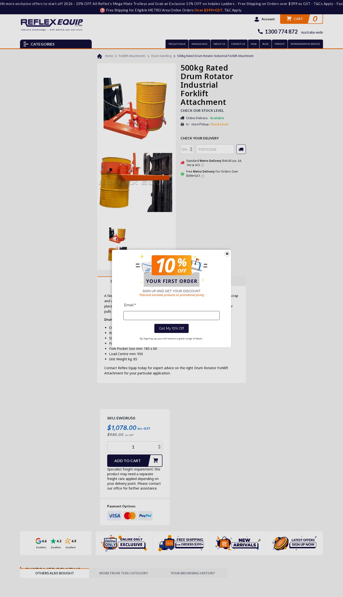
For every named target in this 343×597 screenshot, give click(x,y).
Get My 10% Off (171, 328)
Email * (130, 305)
